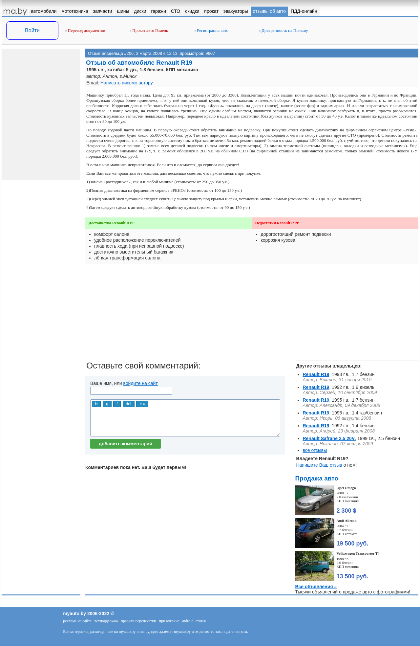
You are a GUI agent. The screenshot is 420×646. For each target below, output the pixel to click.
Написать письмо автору (126, 82)
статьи (201, 621)
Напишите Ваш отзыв (319, 465)
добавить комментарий (125, 443)
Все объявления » (316, 586)
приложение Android (176, 621)
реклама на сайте (77, 621)
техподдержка (106, 621)
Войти (32, 30)
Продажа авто (316, 478)
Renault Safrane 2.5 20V (329, 438)
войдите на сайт (140, 383)
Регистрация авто (211, 30)
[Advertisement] (251, 315)
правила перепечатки (138, 621)
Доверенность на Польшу (283, 30)
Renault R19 (316, 374)
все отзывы (315, 450)
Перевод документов (85, 30)
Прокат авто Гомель (149, 30)
